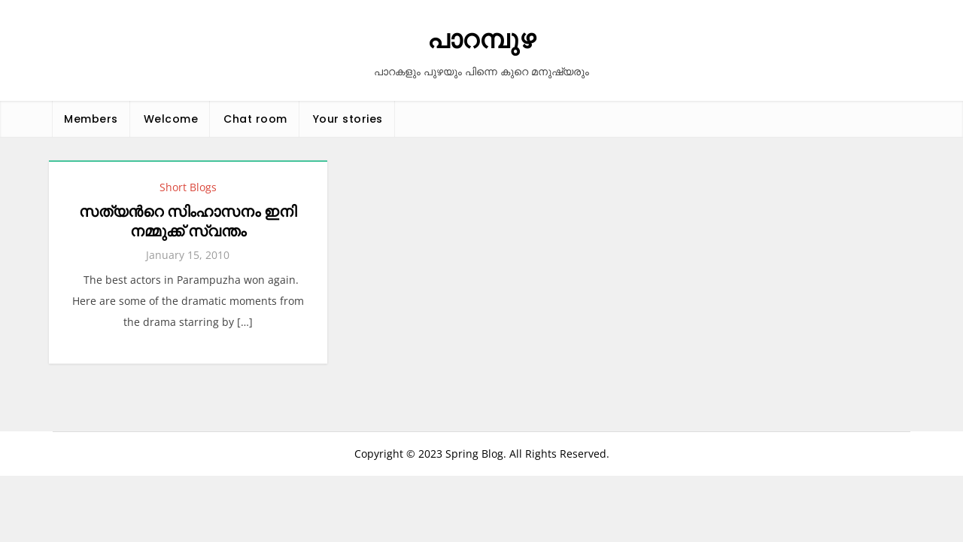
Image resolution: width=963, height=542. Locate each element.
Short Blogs (188, 187)
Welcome (171, 118)
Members (91, 118)
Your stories (348, 118)
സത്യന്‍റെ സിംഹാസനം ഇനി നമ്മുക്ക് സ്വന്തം (187, 221)
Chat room (255, 118)
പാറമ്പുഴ (481, 39)
